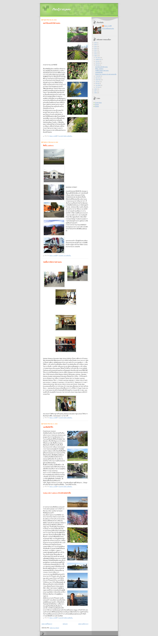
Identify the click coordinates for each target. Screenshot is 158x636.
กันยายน (98, 63)
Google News (98, 102)
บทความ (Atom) (54, 628)
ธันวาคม (98, 57)
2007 (95, 91)
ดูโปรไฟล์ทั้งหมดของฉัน (108, 28)
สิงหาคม (98, 65)
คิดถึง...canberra (48, 146)
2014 (95, 46)
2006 (95, 92)
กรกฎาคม (98, 76)
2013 (95, 48)
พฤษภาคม (98, 79)
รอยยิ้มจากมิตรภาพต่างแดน (52, 262)
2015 (95, 44)
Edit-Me (97, 104)
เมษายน (98, 81)
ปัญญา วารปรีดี (108, 26)
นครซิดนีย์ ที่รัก (48, 427)
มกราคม (98, 87)
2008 (95, 89)
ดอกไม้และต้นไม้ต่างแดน (51, 23)
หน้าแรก (65, 624)
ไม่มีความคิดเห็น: (67, 136)
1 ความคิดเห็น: (67, 255)
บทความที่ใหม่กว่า (47, 624)
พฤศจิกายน (98, 59)
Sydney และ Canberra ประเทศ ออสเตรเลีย (57, 493)
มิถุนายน (98, 78)
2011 (95, 52)
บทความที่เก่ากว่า (83, 624)
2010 (95, 53)
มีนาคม (97, 83)
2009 (95, 55)
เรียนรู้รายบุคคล (61, 9)
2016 (95, 42)
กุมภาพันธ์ (98, 85)
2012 (95, 50)
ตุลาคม (97, 61)
